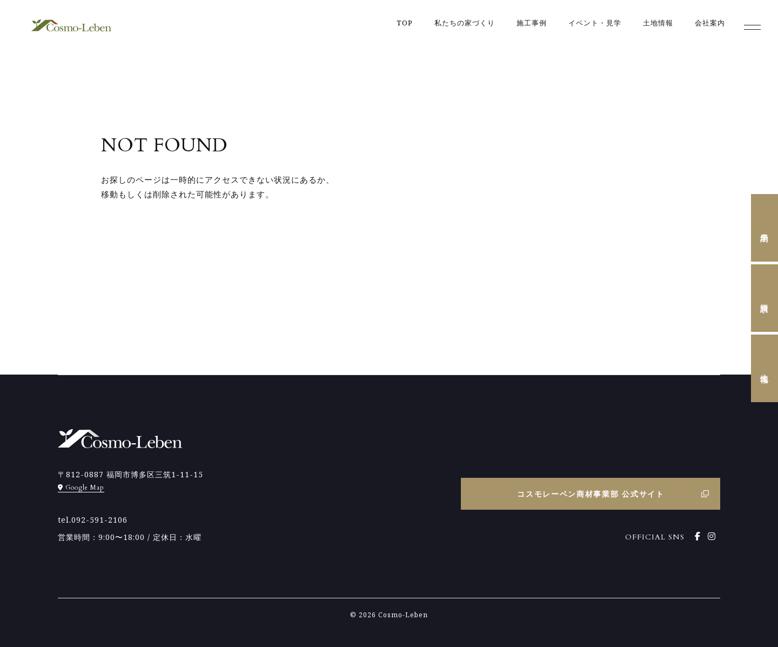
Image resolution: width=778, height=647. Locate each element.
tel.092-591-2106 (93, 520)
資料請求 (765, 298)
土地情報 (765, 369)
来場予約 (765, 228)
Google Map (81, 487)
